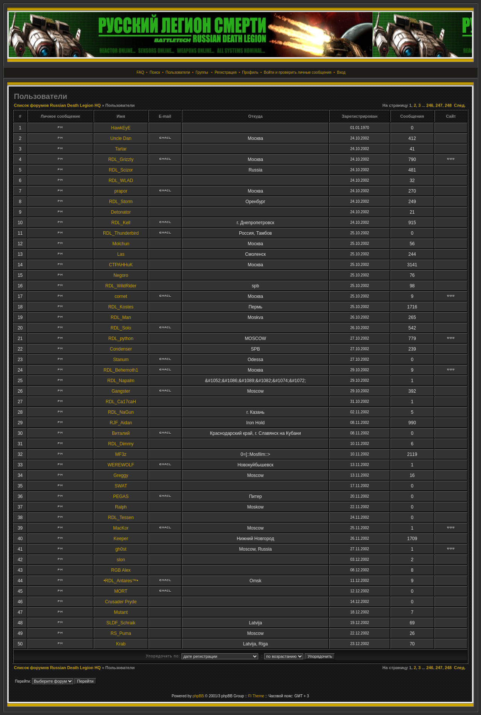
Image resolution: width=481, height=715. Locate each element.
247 (439, 105)
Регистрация (225, 72)
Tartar (121, 149)
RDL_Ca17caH (121, 401)
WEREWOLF (120, 465)
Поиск (155, 72)
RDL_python (120, 338)
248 (448, 105)
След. (460, 105)
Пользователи (177, 72)
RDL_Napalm (121, 380)
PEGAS (121, 496)
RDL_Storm (121, 201)
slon (121, 559)
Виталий (121, 433)
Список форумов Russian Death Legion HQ (57, 105)
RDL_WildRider (120, 285)
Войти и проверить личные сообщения (297, 72)
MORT (120, 591)
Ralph (121, 507)
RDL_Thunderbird (121, 233)
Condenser (121, 349)
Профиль (250, 72)
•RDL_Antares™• (120, 580)
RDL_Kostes (120, 307)
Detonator (121, 212)
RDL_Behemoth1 (121, 370)
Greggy (120, 475)
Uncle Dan (121, 138)
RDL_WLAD (121, 180)
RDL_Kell (120, 222)
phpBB (198, 696)
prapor (120, 191)
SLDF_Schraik (120, 622)
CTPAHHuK (121, 264)
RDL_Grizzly (120, 159)
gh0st (120, 549)
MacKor (121, 528)
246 (430, 105)
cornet (121, 296)
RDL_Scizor (121, 170)
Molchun (120, 243)
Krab (121, 644)
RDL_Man (121, 317)
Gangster (121, 391)
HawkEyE (121, 128)
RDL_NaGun (121, 412)
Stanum (121, 359)
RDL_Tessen (121, 517)
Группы (201, 72)
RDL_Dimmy (121, 443)
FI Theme (256, 696)
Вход (341, 72)
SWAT (121, 486)
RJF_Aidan (121, 422)
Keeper (120, 538)
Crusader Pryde (121, 601)
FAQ (140, 72)
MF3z (121, 454)
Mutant (121, 612)
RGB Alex (121, 570)
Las (120, 254)
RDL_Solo (120, 328)
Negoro (120, 275)
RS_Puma (120, 633)
